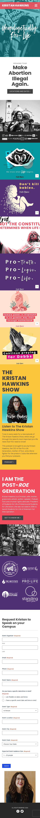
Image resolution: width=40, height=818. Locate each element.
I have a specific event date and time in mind (21, 700)
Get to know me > (12, 518)
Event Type (9, 707)
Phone (8, 669)
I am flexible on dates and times (17, 697)
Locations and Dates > (20, 91)
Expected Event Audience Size (16, 751)
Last (3, 651)
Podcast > (9, 462)
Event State (9, 740)
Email (7, 658)
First (3, 643)
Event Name (10, 680)
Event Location (11, 718)
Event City (9, 729)
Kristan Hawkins (15, 5)
